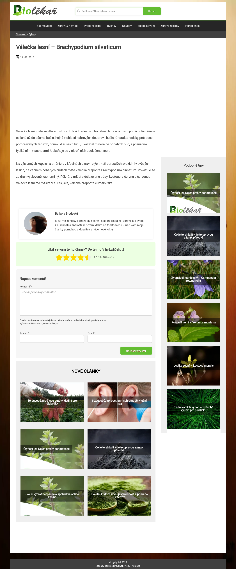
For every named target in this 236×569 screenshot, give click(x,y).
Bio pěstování (146, 26)
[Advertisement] (85, 92)
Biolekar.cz (21, 34)
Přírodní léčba (92, 26)
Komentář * (26, 286)
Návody (127, 26)
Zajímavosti (44, 26)
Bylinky (111, 26)
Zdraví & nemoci (68, 26)
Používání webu (122, 566)
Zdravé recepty (170, 26)
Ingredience (192, 26)
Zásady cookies (105, 566)
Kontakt (136, 566)
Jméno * (24, 333)
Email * (91, 333)
